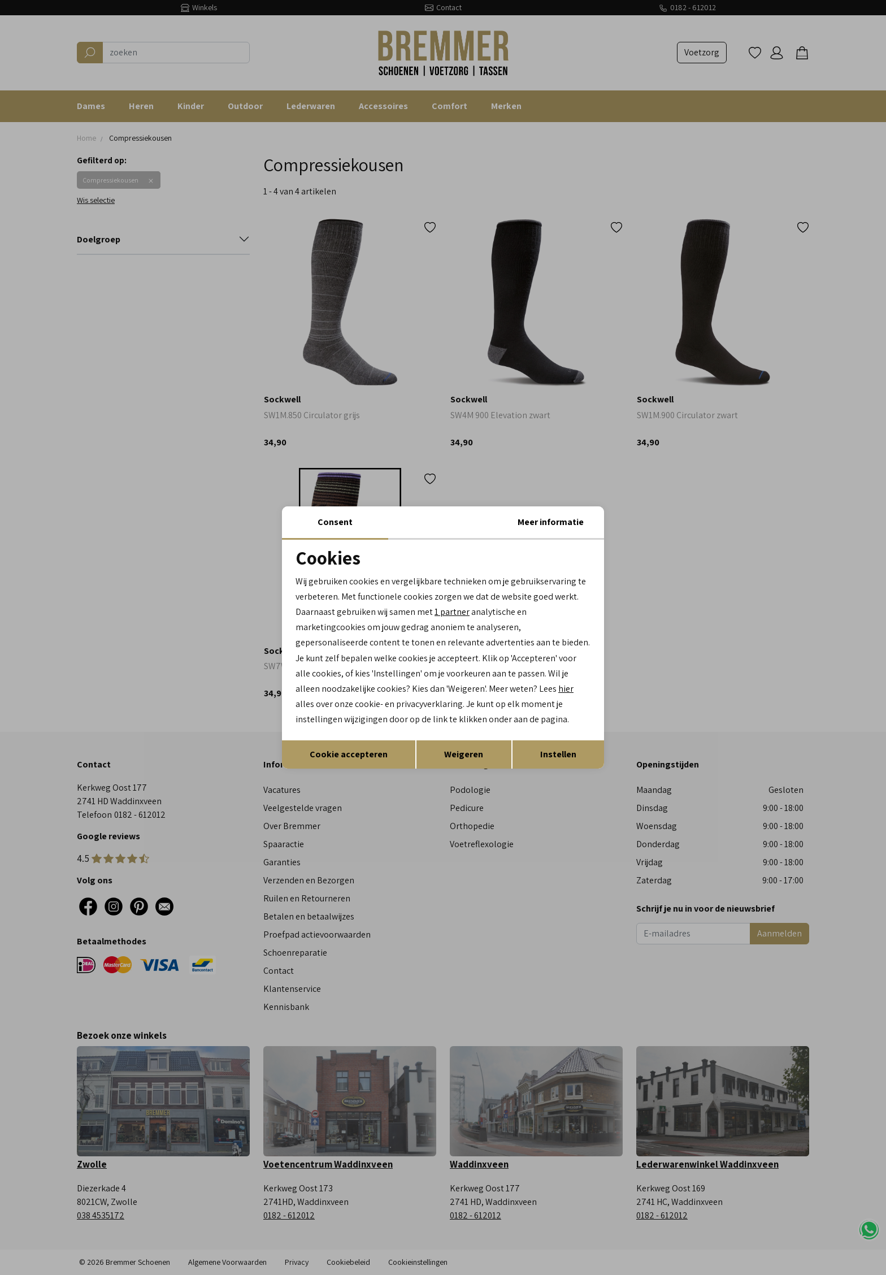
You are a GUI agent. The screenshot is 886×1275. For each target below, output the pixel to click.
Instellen (558, 754)
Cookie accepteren (349, 754)
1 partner (452, 612)
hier (566, 689)
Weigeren (463, 754)
